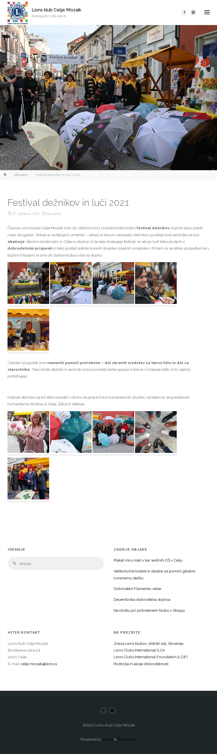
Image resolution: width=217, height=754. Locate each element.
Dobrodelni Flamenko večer (137, 588)
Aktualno (21, 175)
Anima (107, 739)
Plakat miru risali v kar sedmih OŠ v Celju (148, 560)
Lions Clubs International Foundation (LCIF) (151, 657)
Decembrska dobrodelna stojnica (142, 599)
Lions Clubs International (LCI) (139, 650)
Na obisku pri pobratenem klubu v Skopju (149, 610)
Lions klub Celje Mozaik (56, 10)
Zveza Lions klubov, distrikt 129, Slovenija (148, 643)
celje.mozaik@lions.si (39, 664)
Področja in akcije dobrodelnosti (141, 664)
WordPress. (127, 739)
